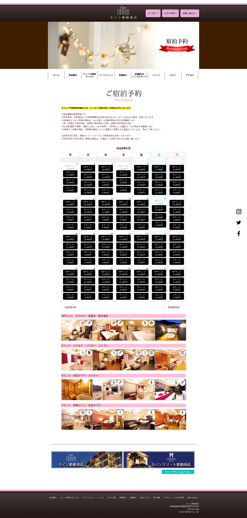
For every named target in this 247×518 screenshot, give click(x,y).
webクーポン (145, 497)
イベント (156, 75)
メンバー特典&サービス (89, 75)
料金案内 (73, 75)
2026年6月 (174, 307)
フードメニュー (106, 75)
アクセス (190, 75)
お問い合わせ (192, 497)
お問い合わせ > (190, 13)
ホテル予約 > (170, 13)
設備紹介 (133, 497)
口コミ (173, 75)
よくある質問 (178, 497)
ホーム (56, 75)
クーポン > (153, 13)
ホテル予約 (111, 497)
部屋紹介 (123, 75)
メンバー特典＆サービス (69, 497)
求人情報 (156, 497)
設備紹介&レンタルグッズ (139, 75)
